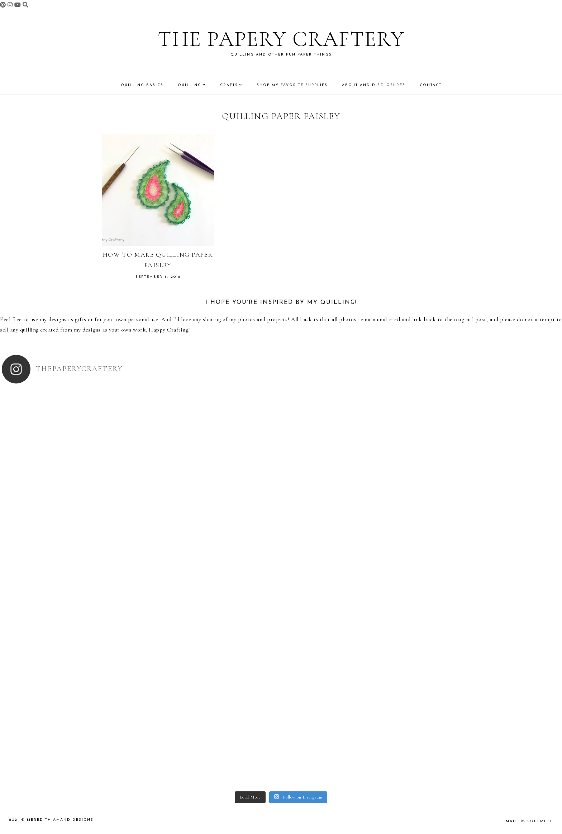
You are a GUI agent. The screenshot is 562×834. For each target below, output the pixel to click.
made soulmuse (529, 821)
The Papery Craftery (281, 39)
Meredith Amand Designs (60, 820)
